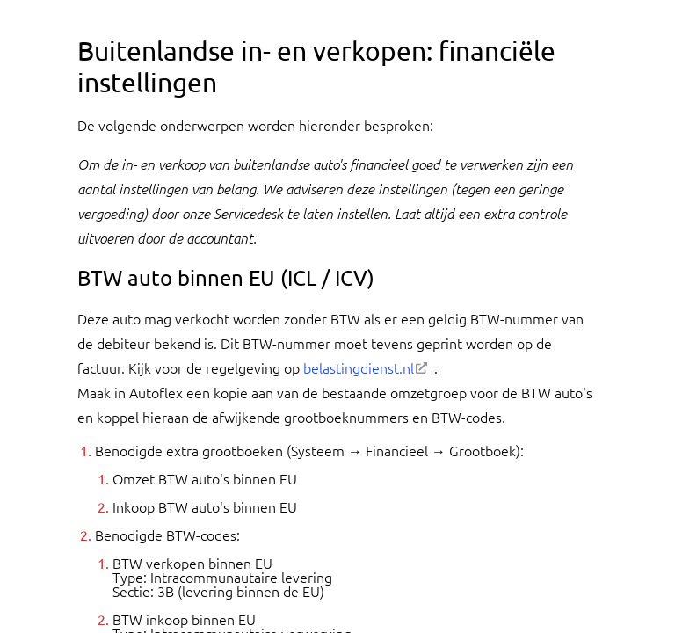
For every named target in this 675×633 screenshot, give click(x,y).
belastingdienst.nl (358, 367)
